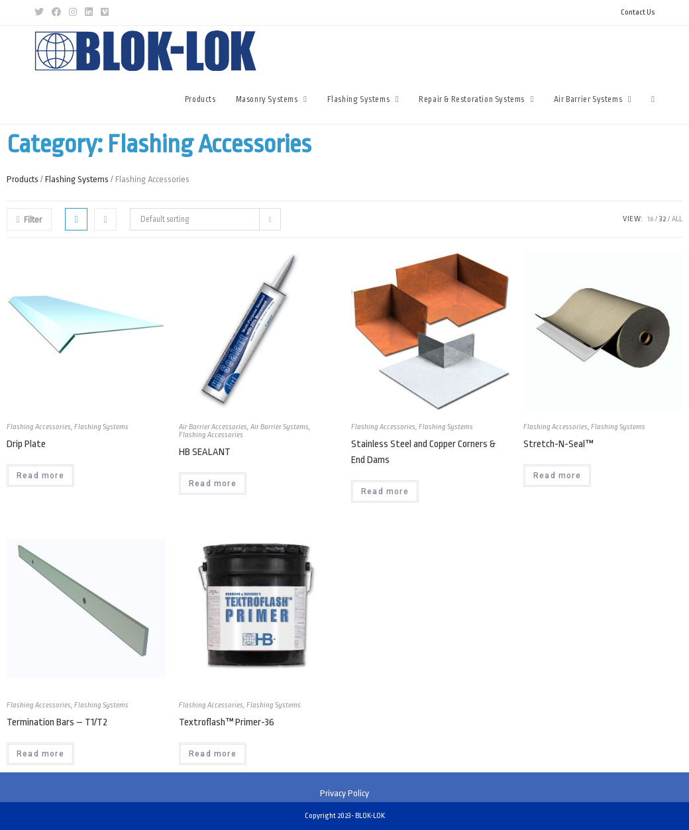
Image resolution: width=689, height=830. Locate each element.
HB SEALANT (205, 452)
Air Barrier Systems (279, 427)
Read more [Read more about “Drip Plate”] (40, 475)
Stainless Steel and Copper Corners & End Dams (423, 452)
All (677, 219)
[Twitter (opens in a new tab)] (41, 12)
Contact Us (638, 12)
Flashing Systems (77, 179)
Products (22, 179)
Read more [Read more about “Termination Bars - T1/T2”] (40, 753)
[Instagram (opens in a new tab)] (73, 12)
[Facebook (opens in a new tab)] (56, 12)
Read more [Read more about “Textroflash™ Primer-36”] (213, 753)
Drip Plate (26, 444)
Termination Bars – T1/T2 (57, 722)
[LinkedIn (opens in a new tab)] (89, 12)
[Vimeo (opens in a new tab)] (105, 12)
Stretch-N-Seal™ (558, 444)
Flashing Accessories (39, 427)
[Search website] (652, 99)
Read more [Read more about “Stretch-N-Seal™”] (557, 475)
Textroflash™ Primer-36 (226, 722)
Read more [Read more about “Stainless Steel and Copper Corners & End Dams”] (385, 491)
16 (650, 219)
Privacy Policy (344, 793)
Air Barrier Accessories (213, 427)
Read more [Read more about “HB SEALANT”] (213, 483)
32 (662, 219)
